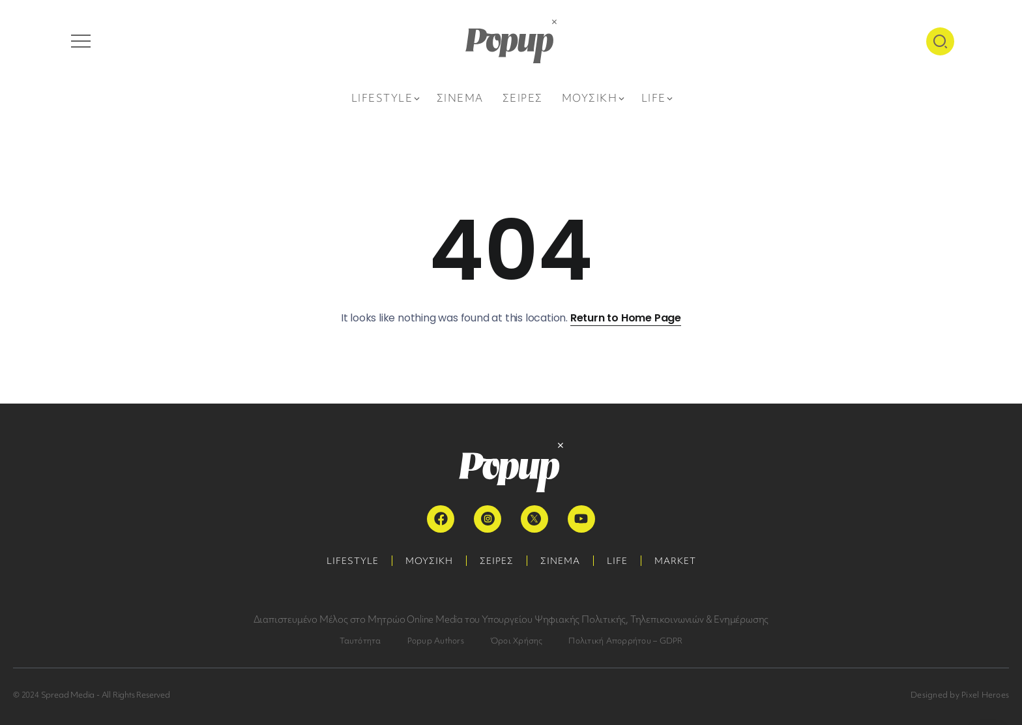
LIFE (617, 561)
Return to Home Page (625, 317)
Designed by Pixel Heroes (960, 694)
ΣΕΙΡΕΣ (497, 561)
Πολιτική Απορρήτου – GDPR (625, 640)
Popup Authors (435, 640)
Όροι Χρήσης (516, 640)
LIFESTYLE (353, 561)
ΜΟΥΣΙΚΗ (429, 561)
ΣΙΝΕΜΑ (560, 561)
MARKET (675, 561)
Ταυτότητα (360, 640)
